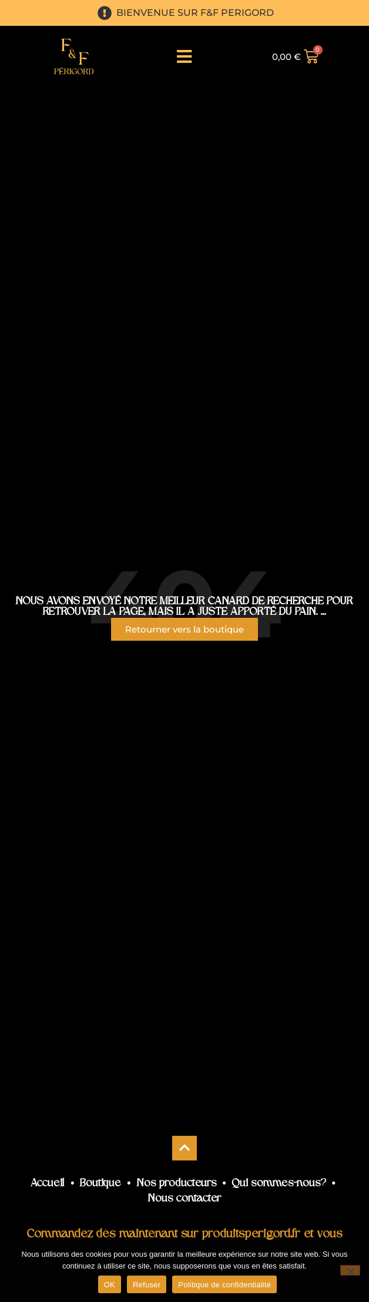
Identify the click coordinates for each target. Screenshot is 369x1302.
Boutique (100, 1184)
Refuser (146, 1284)
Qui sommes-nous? (279, 1184)
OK (109, 1284)
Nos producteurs (177, 1184)
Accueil (48, 1184)
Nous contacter (185, 1199)
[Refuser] (350, 1270)
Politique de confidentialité (224, 1284)
